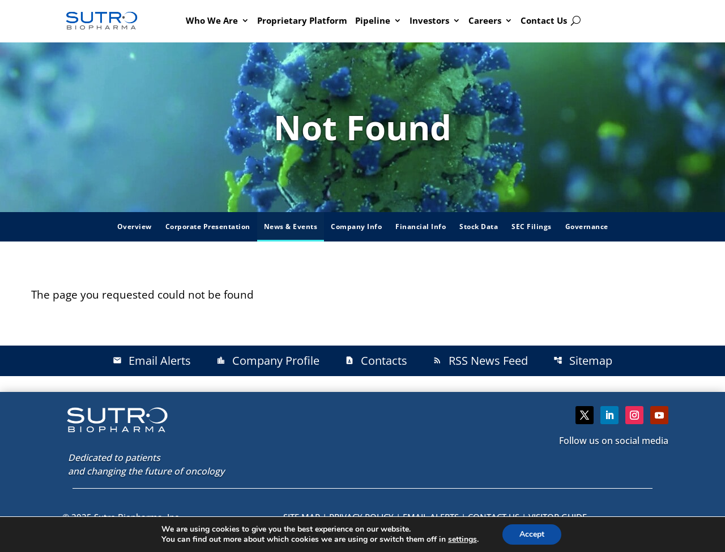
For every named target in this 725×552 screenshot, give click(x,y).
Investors (429, 20)
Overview (134, 226)
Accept (531, 534)
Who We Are (212, 20)
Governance (586, 226)
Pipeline (372, 20)
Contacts (376, 360)
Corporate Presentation (207, 226)
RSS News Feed (480, 360)
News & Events (291, 226)
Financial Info (420, 226)
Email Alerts (152, 360)
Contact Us (544, 20)
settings (462, 539)
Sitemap (582, 360)
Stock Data (478, 226)
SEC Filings (531, 226)
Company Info (356, 226)
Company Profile (267, 360)
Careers (484, 20)
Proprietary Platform (302, 20)
